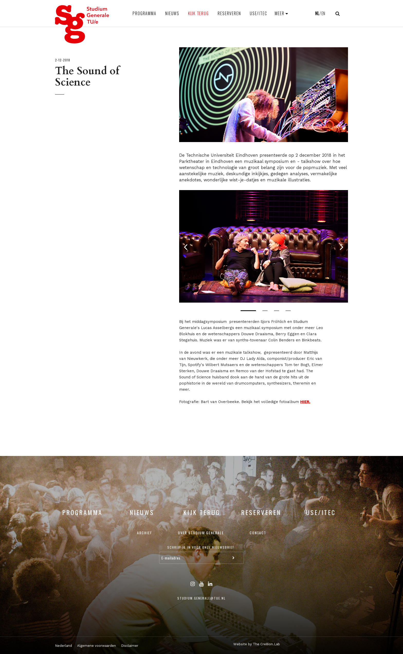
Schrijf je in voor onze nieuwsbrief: (201, 547)
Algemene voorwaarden (96, 646)
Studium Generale (82, 24)
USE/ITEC (258, 13)
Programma (145, 13)
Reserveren (229, 13)
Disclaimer (129, 646)
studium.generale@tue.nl (201, 598)
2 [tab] (265, 310)
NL (317, 13)
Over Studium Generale (201, 532)
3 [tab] (276, 310)
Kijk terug (198, 13)
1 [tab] (248, 310)
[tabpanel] (263, 246)
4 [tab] (288, 310)
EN (323, 13)
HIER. (305, 401)
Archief (144, 532)
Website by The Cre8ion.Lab (256, 644)
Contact (258, 532)
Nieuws (172, 13)
